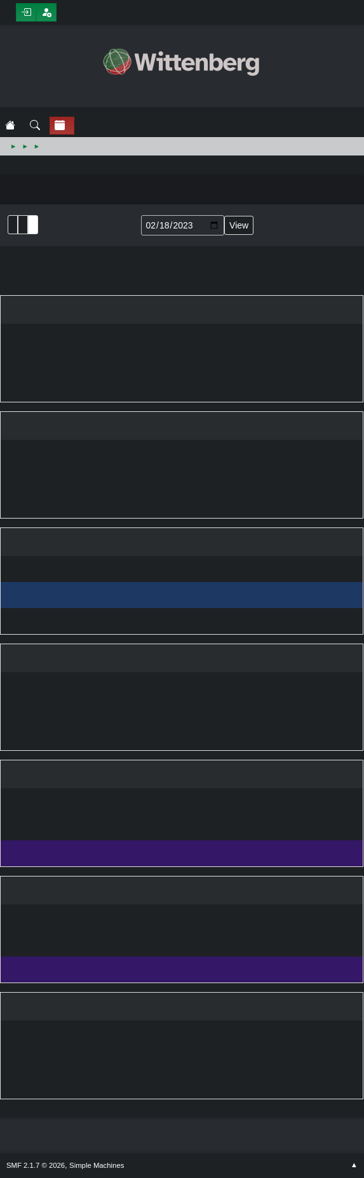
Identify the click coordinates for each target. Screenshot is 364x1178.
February (3, 274)
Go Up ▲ (354, 1165)
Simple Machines (96, 1165)
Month (23, 224)
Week (33, 224)
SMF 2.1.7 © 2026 (35, 1165)
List (13, 224)
